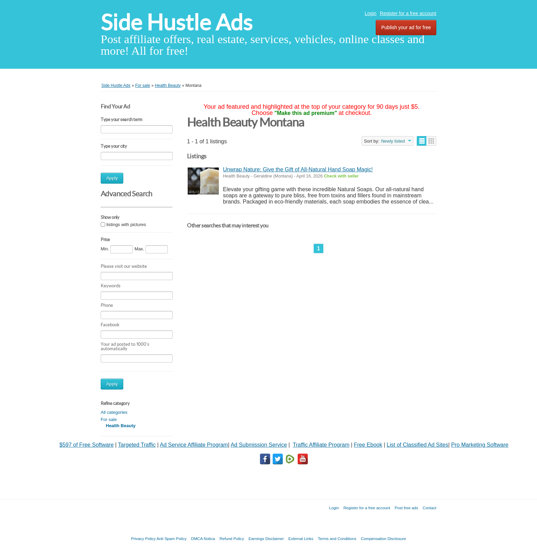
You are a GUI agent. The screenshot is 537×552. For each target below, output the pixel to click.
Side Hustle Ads (176, 22)
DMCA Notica (203, 538)
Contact (429, 507)
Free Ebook (368, 445)
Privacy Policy (143, 538)
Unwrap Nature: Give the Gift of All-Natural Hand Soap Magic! (298, 169)
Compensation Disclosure (383, 538)
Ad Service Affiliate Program (194, 445)
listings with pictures (126, 224)
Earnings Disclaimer (266, 538)
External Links (300, 538)
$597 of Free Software (87, 445)
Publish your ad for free (406, 27)
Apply (112, 178)
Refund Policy (232, 538)
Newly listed (393, 141)
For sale (109, 419)
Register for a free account (408, 13)
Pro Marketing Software (479, 445)
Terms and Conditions (337, 538)
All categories (114, 412)
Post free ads (406, 507)
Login (370, 13)
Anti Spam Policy (172, 538)
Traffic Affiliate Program (321, 445)
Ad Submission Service (258, 445)
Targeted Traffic (137, 445)
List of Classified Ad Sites (417, 445)
